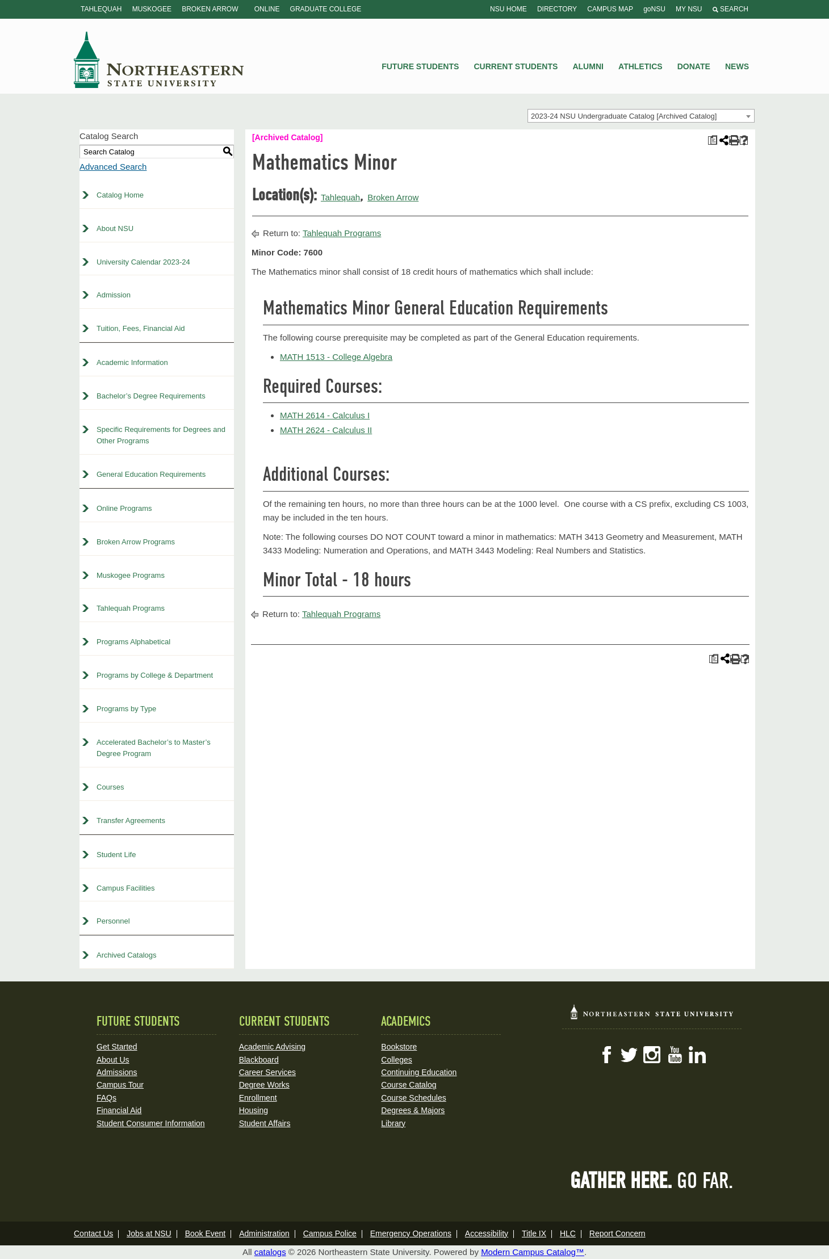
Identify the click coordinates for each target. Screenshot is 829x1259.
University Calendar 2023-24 (143, 262)
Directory (557, 9)
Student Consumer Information (151, 1123)
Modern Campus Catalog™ (532, 1252)
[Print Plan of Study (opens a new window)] (712, 140)
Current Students (516, 66)
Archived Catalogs (127, 955)
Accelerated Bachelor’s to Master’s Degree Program (154, 748)
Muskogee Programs (131, 575)
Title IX (534, 1233)
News (737, 66)
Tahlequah (101, 9)
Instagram (651, 1054)
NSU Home (508, 9)
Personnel (113, 921)
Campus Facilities (126, 888)
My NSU (689, 9)
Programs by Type (126, 708)
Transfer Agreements (131, 820)
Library (393, 1123)
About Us (113, 1059)
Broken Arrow (210, 9)
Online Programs (124, 508)
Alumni (587, 66)
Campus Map (610, 9)
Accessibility (486, 1233)
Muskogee (151, 9)
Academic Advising (272, 1046)
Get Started (117, 1046)
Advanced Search (112, 166)
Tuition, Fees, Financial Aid (141, 328)
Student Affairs (265, 1123)
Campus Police (330, 1233)
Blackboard (259, 1059)
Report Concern (617, 1233)
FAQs (106, 1097)
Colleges (396, 1059)
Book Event (205, 1233)
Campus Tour (120, 1084)
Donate (693, 66)
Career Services (267, 1072)
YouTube (674, 1054)
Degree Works (264, 1084)
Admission (114, 295)
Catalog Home (120, 195)
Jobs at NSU (149, 1233)
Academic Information (132, 362)
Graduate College (326, 9)
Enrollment (258, 1097)
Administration (264, 1233)
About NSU (115, 228)
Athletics (640, 66)
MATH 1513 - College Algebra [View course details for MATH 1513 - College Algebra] (336, 357)
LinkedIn (697, 1054)
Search (730, 9)
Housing (253, 1110)
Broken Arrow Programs (136, 542)
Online (267, 9)
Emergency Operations (410, 1233)
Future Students (420, 66)
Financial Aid (119, 1110)
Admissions (117, 1072)
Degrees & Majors (413, 1110)
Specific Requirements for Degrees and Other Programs (161, 435)
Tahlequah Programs (131, 608)
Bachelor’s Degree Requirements (151, 396)
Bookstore (399, 1046)
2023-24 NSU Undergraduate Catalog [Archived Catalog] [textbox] (624, 116)
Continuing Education (419, 1072)
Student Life (116, 854)
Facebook (606, 1054)
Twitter (629, 1054)
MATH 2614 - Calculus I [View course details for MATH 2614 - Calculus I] (325, 415)
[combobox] (641, 116)
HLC (568, 1233)
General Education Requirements (151, 474)
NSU (159, 59)
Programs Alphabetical (133, 641)
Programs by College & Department (155, 675)
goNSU (654, 9)
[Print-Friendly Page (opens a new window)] (733, 140)
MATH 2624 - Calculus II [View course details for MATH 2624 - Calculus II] (326, 430)
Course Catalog (408, 1084)
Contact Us (93, 1233)
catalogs (270, 1252)
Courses (110, 787)
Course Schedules (413, 1097)
